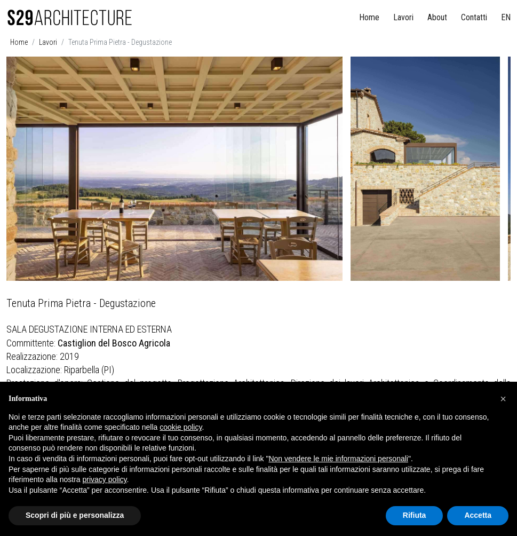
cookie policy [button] (181, 427)
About (437, 17)
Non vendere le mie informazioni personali (338, 458)
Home (369, 17)
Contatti (474, 17)
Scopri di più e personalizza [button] (75, 515)
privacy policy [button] (105, 479)
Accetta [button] (477, 515)
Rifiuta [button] (414, 515)
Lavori (403, 17)
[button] (503, 398)
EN (506, 17)
